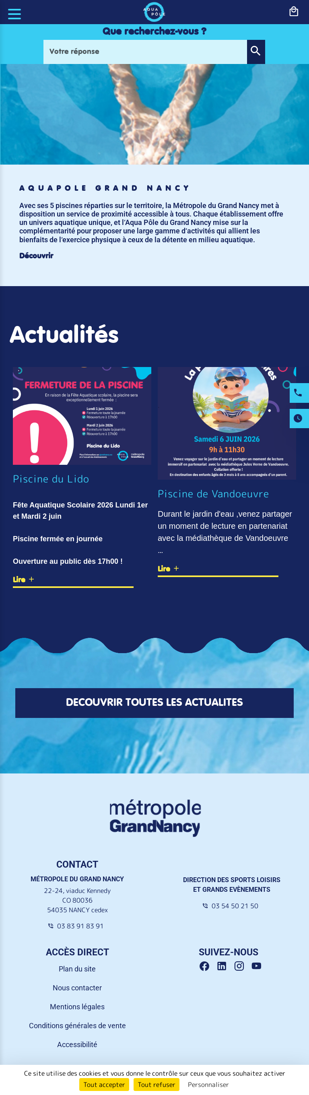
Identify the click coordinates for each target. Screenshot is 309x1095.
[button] (256, 52)
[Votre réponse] (145, 52)
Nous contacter (77, 988)
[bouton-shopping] (293, 11)
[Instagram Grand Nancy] (242, 966)
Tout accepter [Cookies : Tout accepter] (104, 1084)
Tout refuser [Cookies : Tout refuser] (156, 1084)
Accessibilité (77, 1044)
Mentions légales (77, 1006)
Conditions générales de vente (77, 1025)
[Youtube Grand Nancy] (258, 966)
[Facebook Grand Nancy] (207, 966)
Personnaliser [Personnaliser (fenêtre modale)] (208, 1084)
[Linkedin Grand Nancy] (224, 966)
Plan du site (77, 969)
